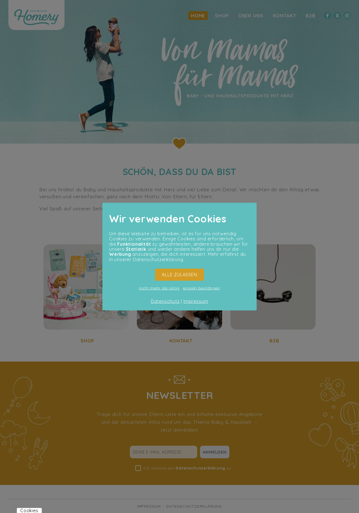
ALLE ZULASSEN (179, 274)
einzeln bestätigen (201, 287)
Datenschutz (165, 301)
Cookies (29, 510)
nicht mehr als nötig (159, 287)
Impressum (195, 301)
